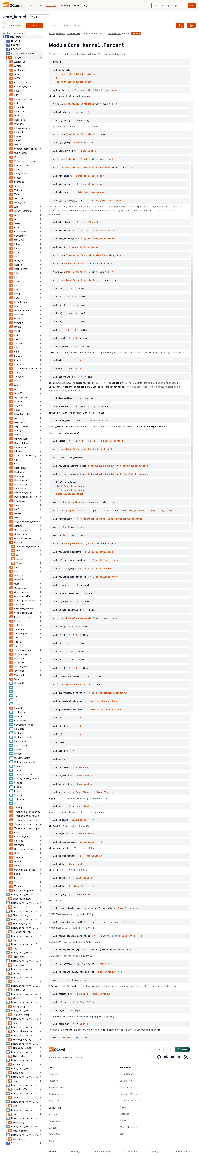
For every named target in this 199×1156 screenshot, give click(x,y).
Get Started (125, 1080)
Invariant (18, 140)
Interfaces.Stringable (80, 103)
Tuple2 (17, 641)
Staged (18, 177)
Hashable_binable (23, 737)
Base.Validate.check (135, 465)
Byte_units (19, 422)
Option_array (20, 534)
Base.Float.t (84, 792)
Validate (18, 190)
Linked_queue (21, 302)
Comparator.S (74, 510)
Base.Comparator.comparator (125, 518)
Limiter (16, 981)
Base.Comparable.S (77, 263)
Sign (16, 360)
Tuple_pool (18, 1072)
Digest (17, 865)
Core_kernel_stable (23, 849)
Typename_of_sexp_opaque (28, 828)
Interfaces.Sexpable (78, 134)
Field (16, 103)
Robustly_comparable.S (80, 618)
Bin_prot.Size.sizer (91, 175)
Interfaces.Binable (78, 159)
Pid (16, 571)
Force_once (19, 956)
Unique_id (19, 662)
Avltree (17, 65)
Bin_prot (18, 405)
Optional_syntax (22, 538)
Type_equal (20, 376)
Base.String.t (107, 971)
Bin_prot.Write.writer (94, 183)
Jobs (51, 1141)
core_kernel (14, 16)
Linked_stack (19, 989)
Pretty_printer (21, 165)
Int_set (16, 973)
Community (64, 5)
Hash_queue (20, 467)
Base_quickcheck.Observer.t (107, 701)
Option (17, 318)
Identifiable (20, 488)
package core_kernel (14, 33)
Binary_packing (20, 915)
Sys (16, 878)
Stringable (19, 182)
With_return (20, 198)
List (16, 306)
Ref (16, 335)
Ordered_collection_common (26, 148)
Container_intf (21, 836)
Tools (39, 5)
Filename (18, 857)
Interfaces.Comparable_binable (85, 255)
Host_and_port (22, 484)
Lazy (16, 298)
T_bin (17, 704)
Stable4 (18, 795)
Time (16, 882)
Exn (16, 95)
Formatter (19, 111)
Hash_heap (18, 965)
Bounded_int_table (22, 923)
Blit (16, 215)
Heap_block (20, 119)
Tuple (17, 637)
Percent (18, 542)
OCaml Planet (56, 1134)
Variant (17, 194)
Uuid (15, 1105)
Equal (17, 90)
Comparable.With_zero (79, 543)
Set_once (19, 604)
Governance (130, 1151)
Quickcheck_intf (22, 592)
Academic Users (57, 1094)
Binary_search (21, 74)
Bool (16, 219)
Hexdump (19, 476)
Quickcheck (20, 588)
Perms (17, 567)
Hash (16, 115)
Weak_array (18, 1122)
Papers (122, 1120)
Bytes (17, 223)
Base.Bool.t (85, 767)
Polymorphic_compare (25, 161)
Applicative (19, 61)
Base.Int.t (81, 886)
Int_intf (18, 281)
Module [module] (136, 33)
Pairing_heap (19, 1006)
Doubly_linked (21, 443)
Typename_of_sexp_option (28, 824)
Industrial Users (56, 1087)
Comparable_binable (24, 724)
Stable (19, 563)
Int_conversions (22, 128)
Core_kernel (19, 57)
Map (16, 505)
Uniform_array (21, 654)
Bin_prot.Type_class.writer (98, 230)
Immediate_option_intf (25, 496)
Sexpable (19, 356)
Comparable (20, 231)
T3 (15, 699)
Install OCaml (126, 1074)
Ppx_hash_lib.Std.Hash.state (73, 74)
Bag (16, 389)
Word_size (19, 202)
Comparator (20, 235)
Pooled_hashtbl (21, 1014)
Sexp (16, 351)
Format (19, 559)
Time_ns (18, 886)
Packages (51, 5)
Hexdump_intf (21, 480)
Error (16, 248)
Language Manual (128, 1094)
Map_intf (18, 861)
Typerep (18, 807)
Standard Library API (130, 1100)
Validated (19, 675)
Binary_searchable (23, 211)
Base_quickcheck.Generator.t (109, 692)
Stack (17, 621)
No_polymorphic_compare (27, 521)
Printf (17, 331)
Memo (17, 513)
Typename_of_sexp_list (26, 820)
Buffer (17, 78)
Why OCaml (55, 1100)
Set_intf (18, 873)
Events (52, 1127)
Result (17, 339)
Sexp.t (102, 963)
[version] (39, 16)
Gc (15, 463)
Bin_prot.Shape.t (87, 222)
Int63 (17, 289)
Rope (15, 1023)
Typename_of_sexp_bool (27, 815)
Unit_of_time (20, 666)
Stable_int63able (23, 774)
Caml (16, 832)
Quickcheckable (22, 596)
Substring (19, 629)
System (182, 1049)
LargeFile (18, 708)
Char (16, 227)
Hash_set (19, 260)
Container (19, 240)
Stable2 (18, 786)
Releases (53, 1080)
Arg (16, 385)
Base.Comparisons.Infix (80, 280)
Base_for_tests (20, 907)
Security (75, 1151)
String (17, 372)
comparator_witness (133, 510)
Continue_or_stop (23, 86)
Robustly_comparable (25, 600)
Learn (30, 5)
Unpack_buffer (20, 1089)
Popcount (19, 575)
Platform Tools (127, 1087)
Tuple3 (17, 646)
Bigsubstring (20, 397)
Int (15, 277)
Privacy (154, 1151)
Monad (18, 144)
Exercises (124, 1113)
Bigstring (18, 840)
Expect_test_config (24, 99)
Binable (18, 401)
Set (16, 347)
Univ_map (19, 670)
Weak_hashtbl (20, 1130)
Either (17, 244)
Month (17, 517)
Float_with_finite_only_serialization (26, 455)
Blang (17, 409)
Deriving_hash (21, 438)
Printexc (18, 579)
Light (157, 1049)
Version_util (18, 1114)
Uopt (15, 1097)
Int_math (18, 132)
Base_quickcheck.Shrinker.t (107, 709)
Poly (16, 157)
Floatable (19, 107)
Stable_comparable (24, 612)
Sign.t (78, 1010)
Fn (15, 256)
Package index (57, 33)
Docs (34, 25)
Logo (122, 1133)
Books (122, 1107)
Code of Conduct (181, 1151)
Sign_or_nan (20, 364)
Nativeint (19, 314)
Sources (15, 1143)
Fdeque (18, 451)
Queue (17, 583)
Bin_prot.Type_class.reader (98, 238)
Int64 (17, 293)
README (16, 49)
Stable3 (18, 791)
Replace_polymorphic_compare (29, 546)
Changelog (54, 1074)
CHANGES (16, 41)
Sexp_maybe (20, 173)
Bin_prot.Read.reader (91, 192)
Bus (16, 418)
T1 (15, 691)
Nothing (18, 525)
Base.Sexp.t (81, 142)
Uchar (17, 186)
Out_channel (20, 153)
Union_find (19, 658)
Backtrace (19, 70)
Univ (15, 1081)
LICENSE (15, 45)
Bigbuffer (19, 393)
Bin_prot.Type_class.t (86, 246)
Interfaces (19, 501)
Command (19, 844)
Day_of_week (21, 426)
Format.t (82, 993)
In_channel (19, 124)
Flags (15, 948)
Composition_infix (22, 931)
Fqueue (17, 459)
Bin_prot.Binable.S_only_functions (88, 167)
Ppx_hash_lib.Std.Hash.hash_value (95, 90)
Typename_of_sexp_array (27, 811)
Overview (14, 25)
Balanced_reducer (22, 898)
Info (16, 273)
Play (85, 5)
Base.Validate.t (90, 1002)
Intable (17, 136)
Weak (17, 679)
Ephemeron (20, 447)
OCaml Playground (128, 1127)
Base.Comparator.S (77, 449)
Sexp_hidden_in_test (23, 1031)
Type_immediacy (22, 650)
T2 (15, 695)
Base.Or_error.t (113, 440)
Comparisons (20, 82)
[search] (192, 5)
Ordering (18, 322)
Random (18, 169)
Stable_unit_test (22, 617)
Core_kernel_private (24, 890)
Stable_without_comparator (28, 778)
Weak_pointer (20, 1139)
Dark (169, 1049)
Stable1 (18, 782)
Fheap (16, 940)
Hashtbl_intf (20, 269)
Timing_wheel (19, 1056)
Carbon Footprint (102, 1151)
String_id (18, 625)
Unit (16, 380)
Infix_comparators (23, 745)
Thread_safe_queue (23, 1047)
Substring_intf (21, 633)
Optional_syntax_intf (25, 869)
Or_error (18, 327)
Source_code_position (25, 368)
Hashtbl (18, 264)
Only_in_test (20, 530)
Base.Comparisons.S (78, 271)
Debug (17, 430)
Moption (17, 998)
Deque (17, 434)
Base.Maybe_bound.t (102, 465)
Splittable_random (23, 608)
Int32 (17, 285)
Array (17, 206)
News (76, 5)
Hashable (19, 472)
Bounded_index (22, 414)
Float (17, 252)
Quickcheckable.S (77, 684)
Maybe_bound (21, 310)
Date (16, 853)
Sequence (19, 343)
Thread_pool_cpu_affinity (26, 1039)
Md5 (16, 509)
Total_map (18, 1064)
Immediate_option (23, 492)
